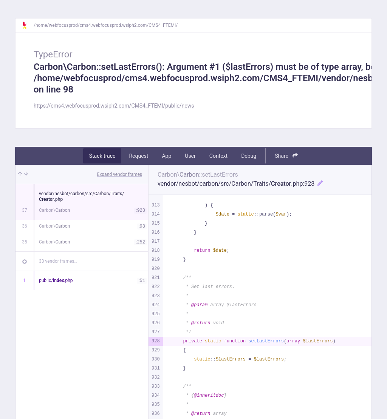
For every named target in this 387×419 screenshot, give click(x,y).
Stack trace (102, 156)
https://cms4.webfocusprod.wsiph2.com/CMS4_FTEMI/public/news (114, 106)
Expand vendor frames (119, 174)
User (190, 156)
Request (138, 156)
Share (286, 156)
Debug (248, 156)
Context (218, 156)
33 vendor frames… (58, 261)
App (166, 156)
